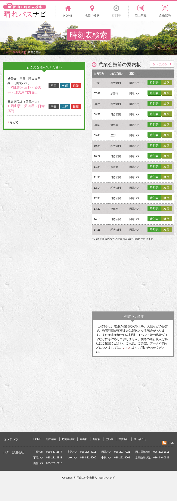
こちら (127, 347)
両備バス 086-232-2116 (47, 463)
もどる (13, 122)
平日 (54, 85)
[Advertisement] (133, 277)
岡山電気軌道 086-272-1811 (152, 451)
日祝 (76, 85)
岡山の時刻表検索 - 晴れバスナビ (96, 477)
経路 (167, 82)
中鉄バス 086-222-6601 (115, 457)
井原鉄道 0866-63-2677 (47, 451)
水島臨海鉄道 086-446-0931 (152, 457)
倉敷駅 (96, 439)
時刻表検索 (68, 439)
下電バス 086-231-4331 (47, 457)
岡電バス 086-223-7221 (115, 451)
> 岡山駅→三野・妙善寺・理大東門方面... (24, 90)
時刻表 (154, 82)
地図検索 (51, 439)
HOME (37, 439)
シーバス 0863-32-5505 (81, 457)
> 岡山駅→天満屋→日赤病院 (26, 108)
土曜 (65, 85)
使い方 (109, 439)
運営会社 (123, 439)
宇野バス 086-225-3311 (81, 451)
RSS (171, 442)
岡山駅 (83, 439)
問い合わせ (140, 439)
